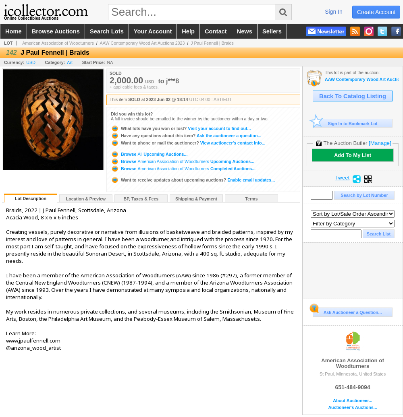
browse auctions (56, 31)
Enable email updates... (193, 180)
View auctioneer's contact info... (188, 142)
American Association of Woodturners (58, 43)
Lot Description (30, 198)
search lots (107, 31)
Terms (251, 198)
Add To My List (352, 155)
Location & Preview (86, 198)
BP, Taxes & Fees (141, 198)
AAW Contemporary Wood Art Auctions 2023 (142, 43)
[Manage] (380, 143)
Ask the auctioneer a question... (186, 135)
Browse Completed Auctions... (183, 168)
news (244, 31)
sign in (334, 11)
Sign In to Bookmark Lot (345, 123)
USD (30, 62)
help (188, 31)
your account (153, 31)
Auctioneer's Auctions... (352, 407)
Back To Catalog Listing (352, 96)
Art (70, 62)
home (13, 31)
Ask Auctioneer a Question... (347, 311)
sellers (272, 31)
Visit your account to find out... (181, 128)
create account (376, 12)
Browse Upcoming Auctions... (149, 154)
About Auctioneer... (352, 400)
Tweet (342, 178)
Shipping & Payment (196, 198)
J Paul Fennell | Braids (212, 43)
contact (216, 31)
